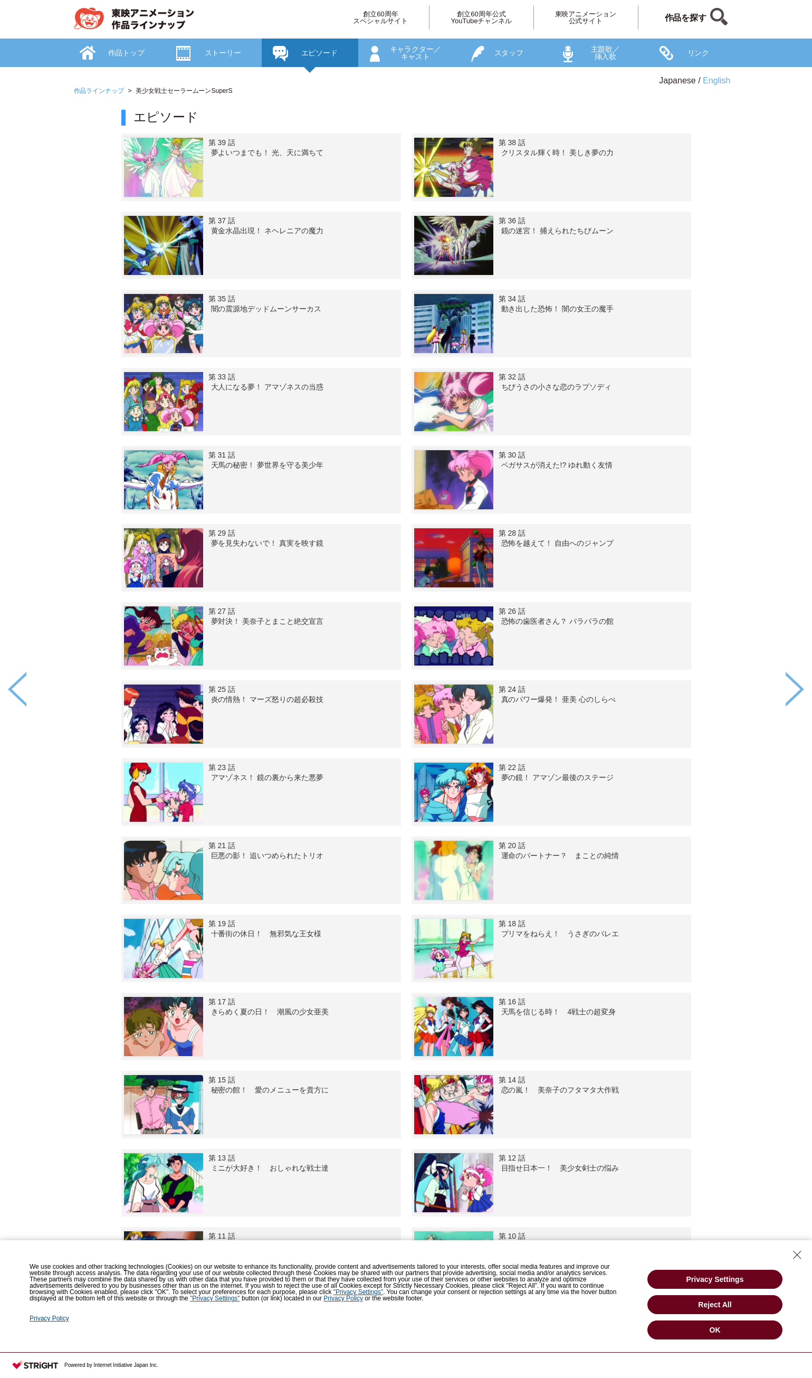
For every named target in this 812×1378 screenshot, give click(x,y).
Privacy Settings (715, 1279)
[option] (406, 723)
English (716, 80)
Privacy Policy (343, 1298)
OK (715, 1330)
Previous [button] (17, 689)
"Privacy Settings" (358, 1292)
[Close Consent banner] (797, 1255)
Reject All (714, 1304)
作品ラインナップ (99, 90)
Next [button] (795, 689)
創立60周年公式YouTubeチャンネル (481, 17)
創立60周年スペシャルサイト (380, 17)
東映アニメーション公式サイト (586, 17)
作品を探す (686, 17)
